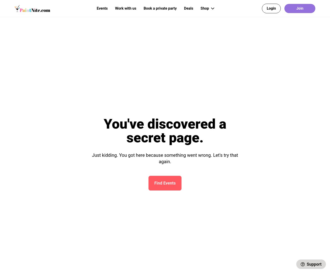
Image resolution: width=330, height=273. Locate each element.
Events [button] (102, 8)
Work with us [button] (125, 8)
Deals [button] (188, 8)
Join (299, 8)
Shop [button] (208, 8)
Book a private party (160, 8)
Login (271, 8)
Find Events (165, 183)
